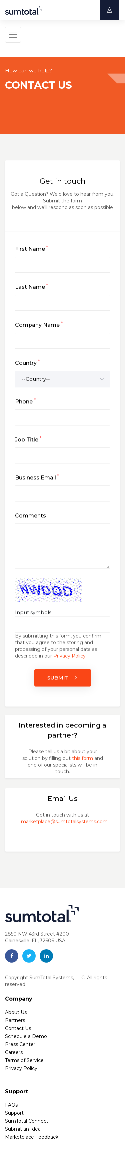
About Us (16, 1012)
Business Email (37, 477)
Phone (25, 401)
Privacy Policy (69, 656)
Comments (30, 515)
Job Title (28, 439)
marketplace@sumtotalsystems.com (64, 822)
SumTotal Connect (26, 1121)
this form (82, 758)
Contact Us (18, 1028)
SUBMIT (62, 678)
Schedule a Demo (26, 1036)
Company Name (39, 324)
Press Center (20, 1044)
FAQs (11, 1105)
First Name (31, 248)
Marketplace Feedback (31, 1137)
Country (27, 362)
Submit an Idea (23, 1129)
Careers (14, 1052)
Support (14, 1113)
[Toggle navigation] (13, 35)
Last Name (31, 286)
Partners (15, 1020)
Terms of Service (24, 1060)
